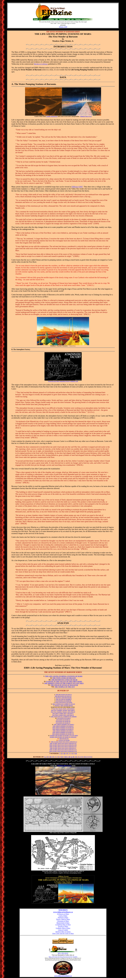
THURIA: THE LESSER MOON (64, 705)
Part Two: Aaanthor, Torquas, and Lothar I (63, 710)
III (64, 753)
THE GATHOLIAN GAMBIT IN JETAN (63, 704)
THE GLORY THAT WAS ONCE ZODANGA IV (63, 746)
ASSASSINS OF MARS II (63, 719)
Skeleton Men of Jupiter (63, 932)
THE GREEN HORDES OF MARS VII (63, 734)
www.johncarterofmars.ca (63, 912)
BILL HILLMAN (63, 953)
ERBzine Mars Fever (86, 116)
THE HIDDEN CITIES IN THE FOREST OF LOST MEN (63, 683)
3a (71, 757)
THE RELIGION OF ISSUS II (63, 696)
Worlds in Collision (41, 64)
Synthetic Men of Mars (63, 928)
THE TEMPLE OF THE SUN (63, 687)
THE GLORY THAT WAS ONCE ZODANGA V (63, 748)
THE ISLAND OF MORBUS (64, 699)
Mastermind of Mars (63, 923)
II (61, 753)
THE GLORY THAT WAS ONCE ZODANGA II (63, 743)
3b (73, 757)
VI (72, 753)
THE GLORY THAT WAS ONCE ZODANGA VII (63, 751)
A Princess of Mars (63, 914)
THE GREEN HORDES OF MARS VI (63, 732)
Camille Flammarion (51, 116)
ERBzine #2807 (77, 187)
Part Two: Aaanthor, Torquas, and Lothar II (63, 712)
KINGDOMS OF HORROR (64, 701)
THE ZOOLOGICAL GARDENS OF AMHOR (64, 716)
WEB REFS (63, 910)
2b (69, 757)
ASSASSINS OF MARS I (64, 718)
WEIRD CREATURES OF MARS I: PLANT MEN (64, 735)
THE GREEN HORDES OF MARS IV (63, 729)
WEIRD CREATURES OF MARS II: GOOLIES (63, 737)
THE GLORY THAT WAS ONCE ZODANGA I (64, 742)
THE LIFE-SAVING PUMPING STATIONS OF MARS (63, 676)
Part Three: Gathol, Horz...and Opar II (63, 715)
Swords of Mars (63, 926)
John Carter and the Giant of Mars (63, 933)
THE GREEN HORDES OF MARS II (63, 726)
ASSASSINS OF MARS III (63, 721)
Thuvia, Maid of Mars (63, 919)
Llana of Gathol (63, 930)
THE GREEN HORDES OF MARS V (63, 731)
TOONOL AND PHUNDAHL (64, 697)
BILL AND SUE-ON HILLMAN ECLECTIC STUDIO (63, 956)
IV (67, 753)
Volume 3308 (63, 27)
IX (76, 757)
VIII (65, 757)
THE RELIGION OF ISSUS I (64, 694)
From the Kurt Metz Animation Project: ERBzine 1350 (63, 381)
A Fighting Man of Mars (63, 924)
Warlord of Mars (63, 917)
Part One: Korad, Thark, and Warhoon (63, 708)
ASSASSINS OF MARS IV (63, 723)
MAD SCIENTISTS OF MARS (63, 702)
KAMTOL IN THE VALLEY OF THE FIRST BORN (64, 681)
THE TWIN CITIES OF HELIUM (64, 678)
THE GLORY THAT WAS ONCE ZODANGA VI (63, 749)
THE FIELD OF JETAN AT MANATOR (64, 685)
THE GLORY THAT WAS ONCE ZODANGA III (63, 745)
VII (75, 753)
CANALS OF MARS (64, 740)
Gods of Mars (63, 916)
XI (85, 757)
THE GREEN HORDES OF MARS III (63, 727)
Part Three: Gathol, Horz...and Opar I (63, 713)
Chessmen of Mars (63, 921)
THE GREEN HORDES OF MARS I (64, 724)
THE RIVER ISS (64, 738)
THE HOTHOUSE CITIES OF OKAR (64, 680)
